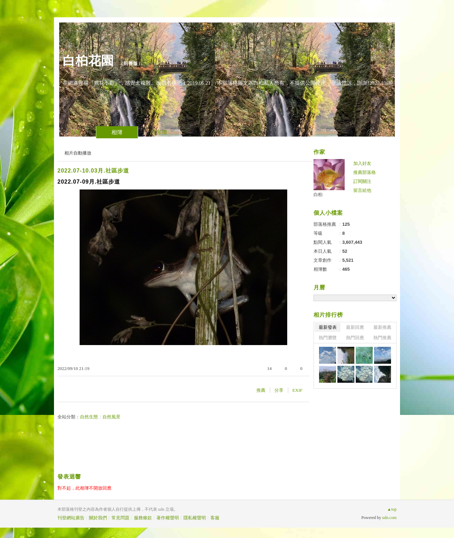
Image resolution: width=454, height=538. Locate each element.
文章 (75, 132)
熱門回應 (355, 337)
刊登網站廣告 (70, 517)
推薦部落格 (364, 172)
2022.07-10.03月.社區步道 (93, 171)
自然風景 (111, 416)
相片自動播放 (77, 153)
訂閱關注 (362, 181)
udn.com (389, 517)
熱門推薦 (382, 337)
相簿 (116, 132)
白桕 (318, 194)
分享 (278, 390)
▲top (392, 509)
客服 (214, 517)
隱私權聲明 (194, 517)
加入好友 (362, 163)
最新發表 (328, 327)
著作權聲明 (167, 517)
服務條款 (143, 517)
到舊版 (131, 63)
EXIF (297, 390)
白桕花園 (88, 61)
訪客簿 (159, 132)
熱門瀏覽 (328, 337)
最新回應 (355, 327)
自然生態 (89, 416)
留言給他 (362, 190)
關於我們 (98, 517)
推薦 (260, 390)
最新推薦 (382, 327)
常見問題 (120, 517)
